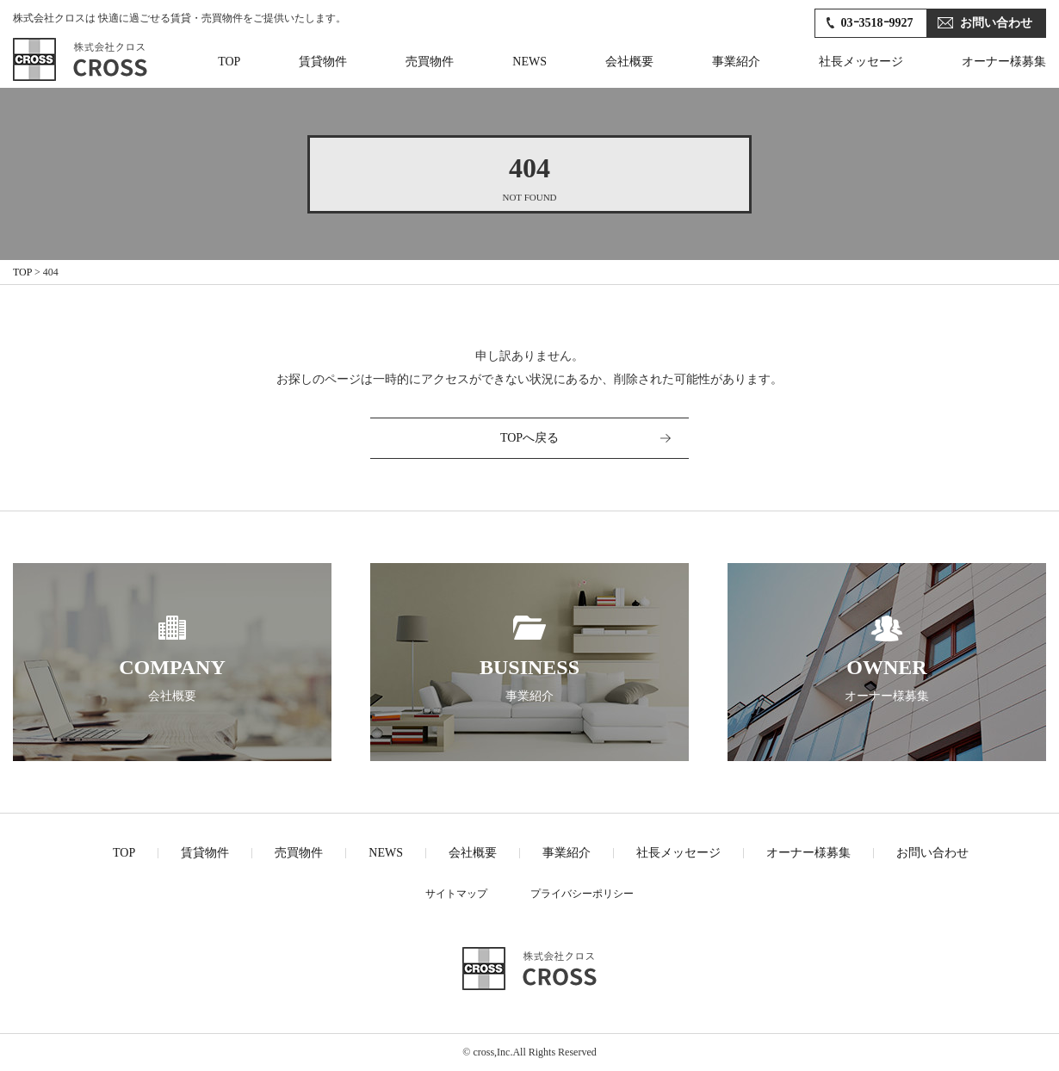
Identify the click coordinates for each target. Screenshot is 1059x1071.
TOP (229, 61)
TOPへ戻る (529, 437)
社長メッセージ (861, 61)
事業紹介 (736, 61)
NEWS (529, 61)
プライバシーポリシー (582, 894)
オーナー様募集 (1004, 61)
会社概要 (629, 61)
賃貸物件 (323, 61)
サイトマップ (456, 894)
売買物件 (430, 61)
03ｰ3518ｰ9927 (877, 22)
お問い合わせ (996, 22)
